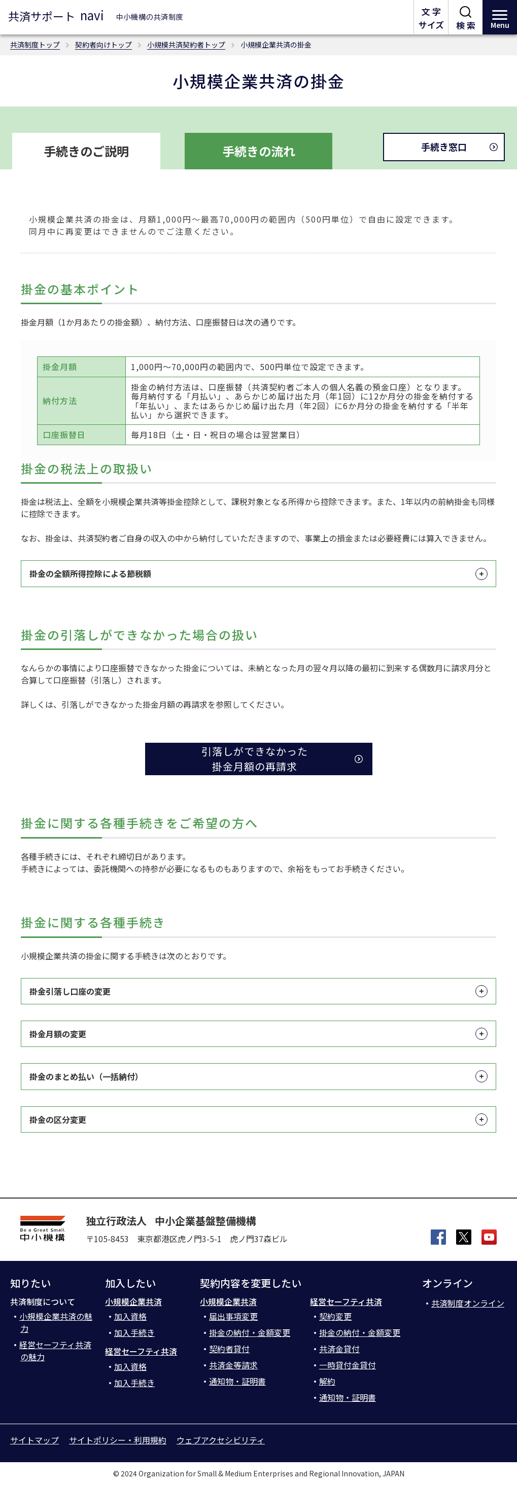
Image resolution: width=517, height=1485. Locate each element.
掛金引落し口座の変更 (258, 991)
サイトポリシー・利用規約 (117, 1440)
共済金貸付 (339, 1349)
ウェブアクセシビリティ (221, 1440)
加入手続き (134, 1332)
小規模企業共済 (133, 1301)
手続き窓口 (444, 146)
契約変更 (335, 1316)
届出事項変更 (233, 1316)
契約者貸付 (229, 1349)
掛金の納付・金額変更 (249, 1332)
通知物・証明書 (237, 1381)
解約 (327, 1381)
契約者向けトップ (103, 45)
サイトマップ (34, 1440)
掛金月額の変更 (258, 1034)
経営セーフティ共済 (141, 1351)
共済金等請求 (233, 1365)
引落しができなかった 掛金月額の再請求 (254, 759)
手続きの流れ (258, 151)
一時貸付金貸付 (347, 1365)
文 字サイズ (431, 18)
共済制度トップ (35, 45)
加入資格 (130, 1316)
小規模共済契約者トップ (186, 45)
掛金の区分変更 (258, 1119)
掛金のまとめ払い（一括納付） (258, 1076)
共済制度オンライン (467, 1303)
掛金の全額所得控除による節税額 (258, 573)
